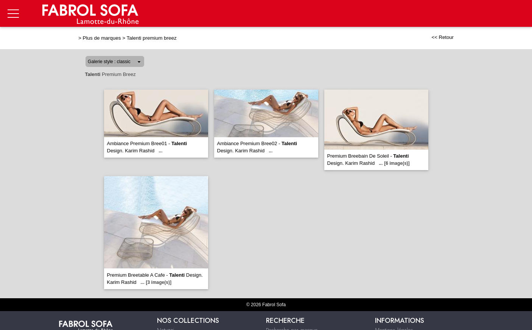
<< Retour (442, 37)
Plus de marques (102, 38)
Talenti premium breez (152, 38)
